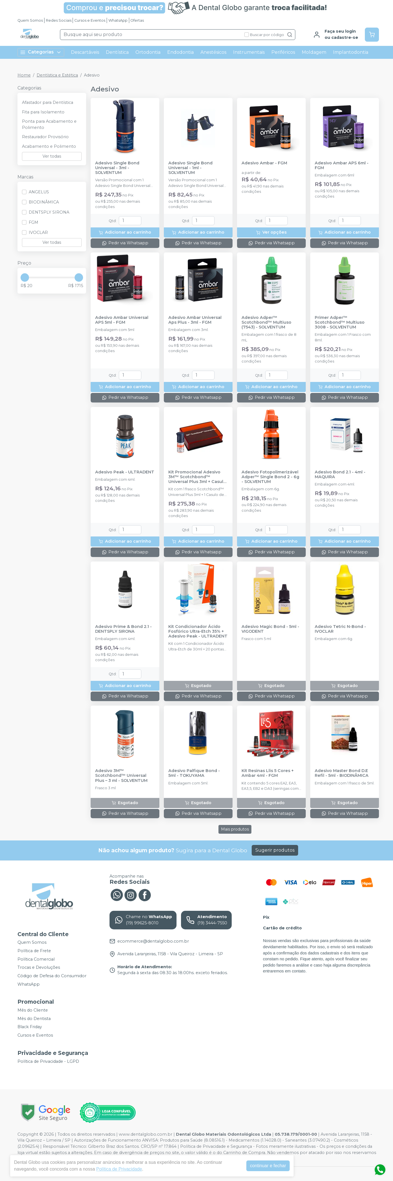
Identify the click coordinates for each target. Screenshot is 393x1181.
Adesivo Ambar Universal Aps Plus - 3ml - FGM (195, 320)
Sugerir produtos (274, 850)
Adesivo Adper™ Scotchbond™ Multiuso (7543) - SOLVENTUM (266, 322)
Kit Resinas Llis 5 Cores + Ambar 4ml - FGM (268, 773)
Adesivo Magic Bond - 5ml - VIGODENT (270, 629)
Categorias (41, 52)
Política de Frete (34, 950)
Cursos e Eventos (89, 20)
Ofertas (137, 20)
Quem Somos (30, 20)
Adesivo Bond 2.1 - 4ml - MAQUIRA (340, 474)
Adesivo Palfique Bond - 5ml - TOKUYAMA (194, 773)
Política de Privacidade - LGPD (48, 1061)
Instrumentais (249, 52)
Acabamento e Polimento (49, 146)
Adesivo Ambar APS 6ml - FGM (342, 165)
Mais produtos (235, 829)
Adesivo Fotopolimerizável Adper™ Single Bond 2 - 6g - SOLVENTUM (270, 477)
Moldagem (314, 52)
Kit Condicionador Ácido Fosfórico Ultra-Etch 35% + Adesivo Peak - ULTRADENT (197, 631)
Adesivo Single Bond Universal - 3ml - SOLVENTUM (117, 168)
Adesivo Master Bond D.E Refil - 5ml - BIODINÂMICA (342, 773)
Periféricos (283, 52)
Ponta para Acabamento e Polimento (49, 124)
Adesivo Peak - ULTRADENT (124, 472)
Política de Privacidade (119, 1169)
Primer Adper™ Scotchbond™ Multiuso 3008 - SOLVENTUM (340, 322)
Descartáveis (85, 52)
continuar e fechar (268, 1165)
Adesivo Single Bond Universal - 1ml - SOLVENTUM (190, 168)
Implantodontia (350, 52)
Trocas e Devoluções (38, 967)
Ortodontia (147, 52)
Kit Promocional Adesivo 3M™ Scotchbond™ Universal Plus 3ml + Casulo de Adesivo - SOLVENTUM (197, 477)
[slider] (25, 277)
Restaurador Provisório (45, 136)
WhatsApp (118, 20)
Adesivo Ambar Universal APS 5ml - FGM (121, 320)
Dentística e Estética (57, 75)
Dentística (117, 52)
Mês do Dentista (34, 1018)
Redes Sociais (59, 20)
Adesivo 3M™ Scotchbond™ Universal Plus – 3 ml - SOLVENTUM (121, 775)
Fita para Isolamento (43, 112)
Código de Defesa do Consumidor (51, 975)
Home (24, 75)
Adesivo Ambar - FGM (264, 163)
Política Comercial (36, 959)
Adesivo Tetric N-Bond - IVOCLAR (340, 629)
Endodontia (180, 52)
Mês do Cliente (32, 1010)
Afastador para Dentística (47, 102)
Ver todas (52, 156)
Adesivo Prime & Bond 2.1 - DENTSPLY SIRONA (123, 629)
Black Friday (29, 1027)
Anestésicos (213, 52)
